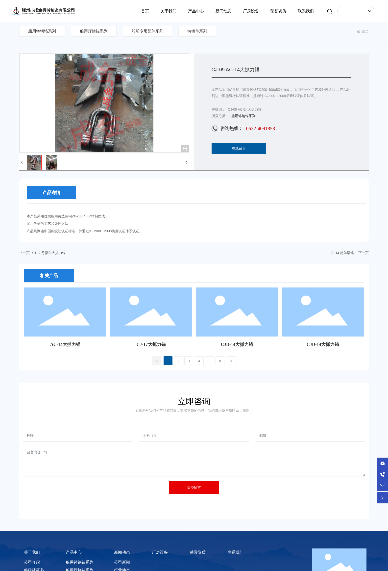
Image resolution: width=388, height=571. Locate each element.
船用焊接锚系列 (94, 31)
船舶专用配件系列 (147, 31)
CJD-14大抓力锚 (237, 344)
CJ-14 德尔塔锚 (342, 253)
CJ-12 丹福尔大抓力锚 (49, 253)
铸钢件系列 (197, 31)
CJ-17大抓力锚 (151, 344)
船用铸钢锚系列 (42, 31)
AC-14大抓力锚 (65, 344)
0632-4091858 (260, 128)
